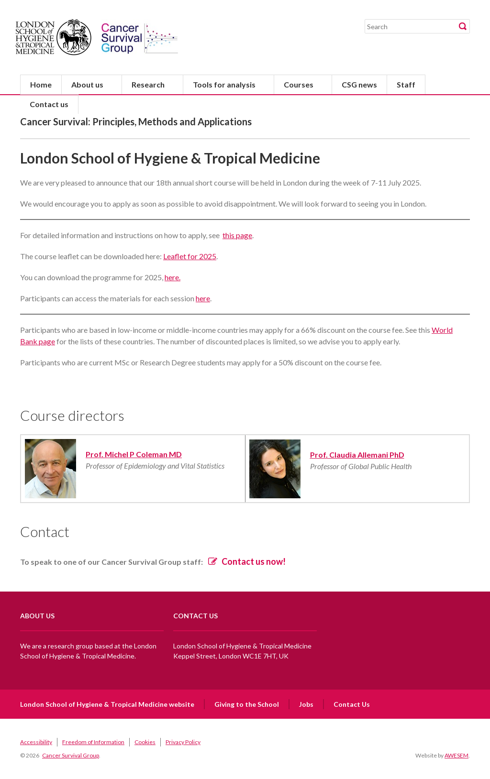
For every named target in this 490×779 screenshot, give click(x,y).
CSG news (359, 84)
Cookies (145, 742)
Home (41, 84)
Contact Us (352, 704)
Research (148, 84)
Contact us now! (254, 561)
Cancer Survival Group (70, 755)
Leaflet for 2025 (189, 256)
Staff (406, 84)
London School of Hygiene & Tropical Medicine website (107, 704)
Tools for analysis (224, 84)
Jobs (306, 704)
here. (172, 277)
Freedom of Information (93, 742)
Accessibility (36, 742)
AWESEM (456, 755)
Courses (298, 84)
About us (87, 84)
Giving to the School (246, 704)
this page (237, 235)
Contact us (49, 104)
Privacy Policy (183, 742)
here (203, 298)
